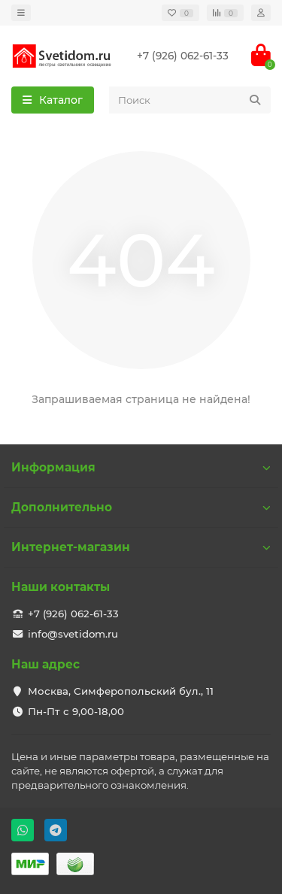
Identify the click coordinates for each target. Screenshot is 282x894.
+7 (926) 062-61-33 (183, 56)
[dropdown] (21, 13)
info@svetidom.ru (73, 634)
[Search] (190, 100)
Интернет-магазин (141, 547)
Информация (141, 467)
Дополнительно (141, 507)
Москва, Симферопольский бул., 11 (121, 691)
